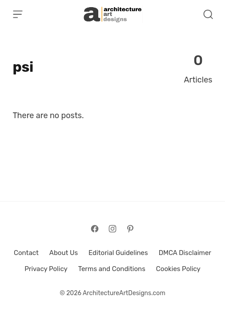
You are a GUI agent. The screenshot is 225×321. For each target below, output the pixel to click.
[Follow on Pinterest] (130, 229)
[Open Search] (208, 14)
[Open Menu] (18, 14)
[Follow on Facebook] (95, 229)
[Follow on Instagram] (112, 229)
